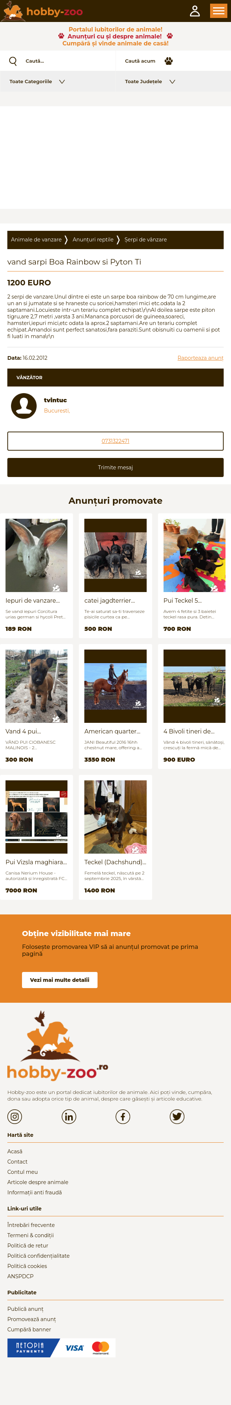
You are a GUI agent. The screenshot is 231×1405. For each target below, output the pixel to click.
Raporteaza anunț (200, 358)
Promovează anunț (31, 1319)
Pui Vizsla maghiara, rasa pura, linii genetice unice (35, 862)
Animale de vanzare (36, 239)
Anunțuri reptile (93, 239)
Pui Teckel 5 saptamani (181, 600)
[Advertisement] (115, 157)
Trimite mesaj (115, 467)
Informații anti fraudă (34, 1192)
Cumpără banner (29, 1329)
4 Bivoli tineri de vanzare (187, 731)
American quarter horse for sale (110, 731)
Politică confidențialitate (38, 1256)
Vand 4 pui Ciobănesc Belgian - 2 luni (35, 731)
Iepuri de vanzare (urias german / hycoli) (31, 600)
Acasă (14, 1151)
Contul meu (22, 1172)
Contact (17, 1161)
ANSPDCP (20, 1276)
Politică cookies (27, 1266)
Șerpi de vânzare (146, 239)
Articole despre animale (37, 1182)
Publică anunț (25, 1309)
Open (218, 11)
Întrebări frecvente (31, 1225)
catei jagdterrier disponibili (107, 600)
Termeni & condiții (30, 1235)
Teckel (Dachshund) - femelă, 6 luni (115, 862)
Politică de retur (27, 1245)
